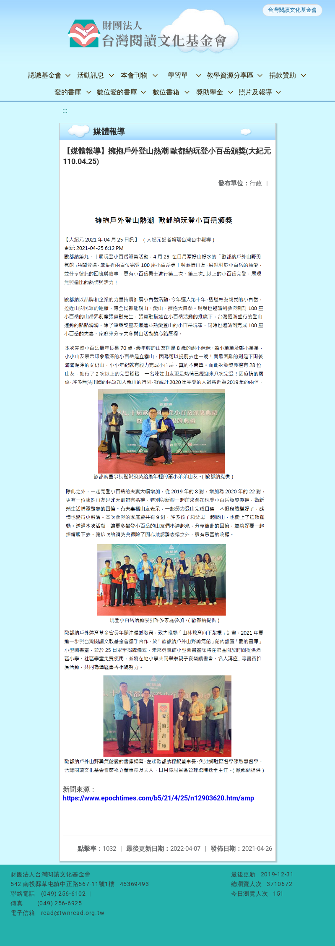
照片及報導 (255, 92)
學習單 (178, 75)
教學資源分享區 (230, 75)
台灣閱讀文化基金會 (292, 10)
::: (65, 111)
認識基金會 (45, 75)
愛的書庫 (68, 92)
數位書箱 (166, 92)
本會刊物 (134, 75)
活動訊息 (90, 75)
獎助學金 (209, 92)
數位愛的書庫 (117, 92)
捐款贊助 (282, 75)
